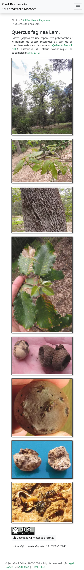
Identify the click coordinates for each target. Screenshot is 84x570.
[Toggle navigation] (78, 7)
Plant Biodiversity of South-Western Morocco (19, 6)
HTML (35, 567)
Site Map (24, 567)
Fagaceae (44, 20)
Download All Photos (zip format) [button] (33, 537)
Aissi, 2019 (33, 52)
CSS (43, 567)
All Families (29, 20)
